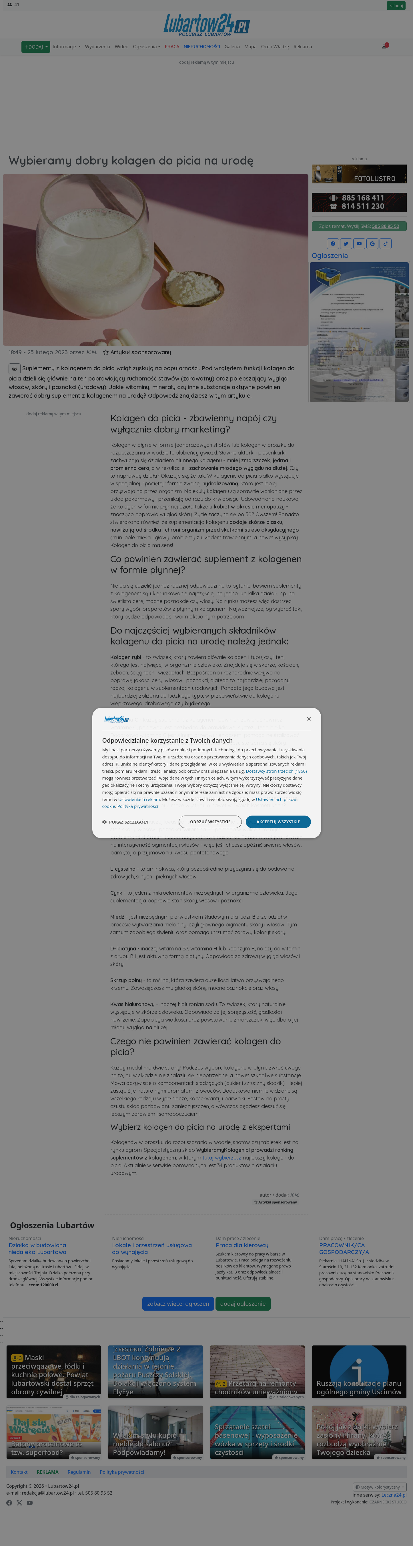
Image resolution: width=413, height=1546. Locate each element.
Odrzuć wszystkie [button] (209, 821)
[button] (125, 822)
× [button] (309, 719)
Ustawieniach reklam (139, 799)
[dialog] (206, 773)
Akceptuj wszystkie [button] (278, 821)
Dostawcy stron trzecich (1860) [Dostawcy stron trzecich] (276, 771)
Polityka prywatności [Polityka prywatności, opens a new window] (137, 806)
